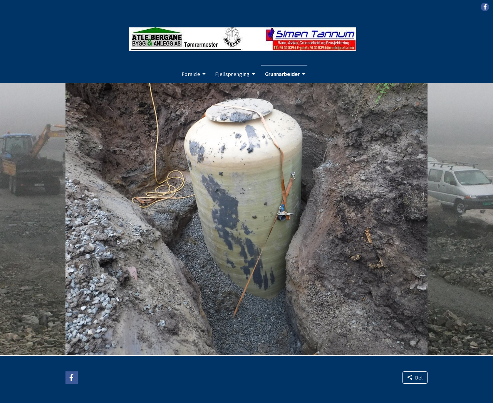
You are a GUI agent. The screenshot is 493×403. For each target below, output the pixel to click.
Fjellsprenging (232, 74)
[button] (485, 7)
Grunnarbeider (282, 74)
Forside (191, 74)
